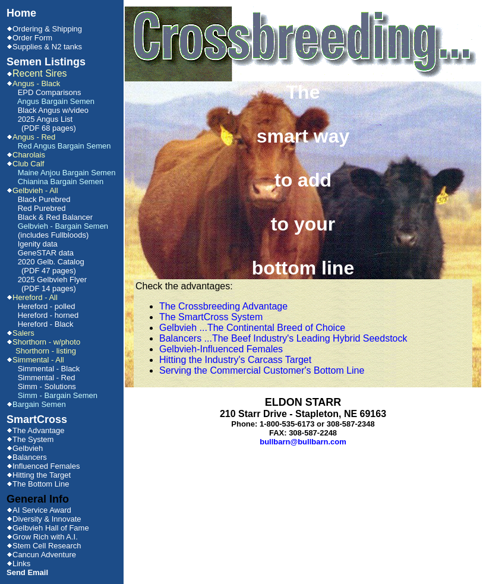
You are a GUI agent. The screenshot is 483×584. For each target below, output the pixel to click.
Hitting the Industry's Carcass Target (235, 360)
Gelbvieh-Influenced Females (221, 349)
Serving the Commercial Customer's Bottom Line (261, 370)
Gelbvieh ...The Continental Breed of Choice (252, 328)
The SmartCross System (211, 317)
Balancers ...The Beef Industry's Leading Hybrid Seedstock (283, 338)
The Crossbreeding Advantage (223, 306)
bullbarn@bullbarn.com (303, 441)
